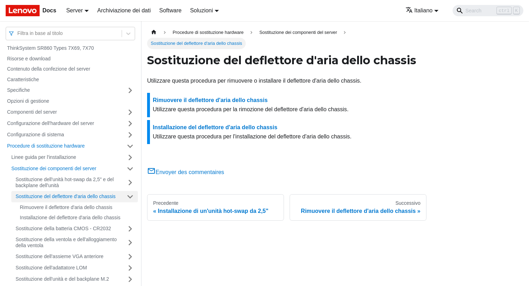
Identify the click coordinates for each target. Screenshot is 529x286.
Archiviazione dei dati (124, 10)
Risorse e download (29, 58)
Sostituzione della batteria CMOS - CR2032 (63, 228)
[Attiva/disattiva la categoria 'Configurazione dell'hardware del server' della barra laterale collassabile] (130, 123)
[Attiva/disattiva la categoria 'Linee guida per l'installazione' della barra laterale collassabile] (130, 157)
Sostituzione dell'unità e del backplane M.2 (62, 279)
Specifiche (18, 90)
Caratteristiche (23, 79)
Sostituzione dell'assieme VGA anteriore (60, 256)
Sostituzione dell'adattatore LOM (51, 267)
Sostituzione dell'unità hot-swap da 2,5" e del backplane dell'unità (65, 183)
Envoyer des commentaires (185, 172)
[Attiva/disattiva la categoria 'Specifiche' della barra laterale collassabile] (130, 90)
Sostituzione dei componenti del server (53, 168)
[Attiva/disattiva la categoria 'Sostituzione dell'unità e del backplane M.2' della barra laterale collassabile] (130, 279)
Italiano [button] (419, 10)
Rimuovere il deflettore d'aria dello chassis (66, 207)
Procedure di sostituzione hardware (46, 146)
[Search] (488, 10)
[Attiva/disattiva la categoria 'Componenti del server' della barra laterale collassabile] (130, 112)
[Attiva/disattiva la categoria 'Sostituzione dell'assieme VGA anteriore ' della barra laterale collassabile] (130, 256)
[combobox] (18, 33)
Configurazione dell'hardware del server (50, 123)
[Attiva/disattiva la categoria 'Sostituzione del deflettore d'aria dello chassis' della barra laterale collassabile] (130, 196)
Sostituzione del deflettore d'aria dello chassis (66, 196)
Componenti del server (32, 112)
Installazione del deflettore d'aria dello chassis (70, 217)
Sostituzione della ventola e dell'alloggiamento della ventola (66, 243)
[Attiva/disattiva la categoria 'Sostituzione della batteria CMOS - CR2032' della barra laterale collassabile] (130, 228)
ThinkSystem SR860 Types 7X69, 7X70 (50, 48)
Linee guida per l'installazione (43, 157)
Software (170, 10)
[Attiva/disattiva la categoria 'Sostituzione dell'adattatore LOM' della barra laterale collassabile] (130, 268)
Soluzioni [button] (201, 10)
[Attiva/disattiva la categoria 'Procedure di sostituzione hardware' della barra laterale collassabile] (130, 146)
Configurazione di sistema (35, 134)
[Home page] (154, 32)
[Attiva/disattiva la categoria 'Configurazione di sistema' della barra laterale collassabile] (130, 135)
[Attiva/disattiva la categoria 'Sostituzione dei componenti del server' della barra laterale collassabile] (130, 168)
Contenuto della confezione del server (48, 69)
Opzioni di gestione (28, 101)
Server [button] (74, 10)
